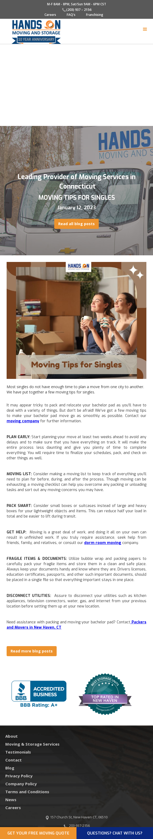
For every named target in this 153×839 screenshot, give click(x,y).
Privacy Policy (19, 775)
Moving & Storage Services (32, 744)
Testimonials (18, 752)
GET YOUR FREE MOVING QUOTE (38, 833)
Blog (9, 767)
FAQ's (71, 14)
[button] (145, 29)
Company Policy (21, 783)
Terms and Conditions (27, 791)
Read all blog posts (76, 223)
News (10, 799)
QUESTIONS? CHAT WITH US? (114, 833)
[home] (32, 32)
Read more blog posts (32, 651)
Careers (50, 14)
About (11, 736)
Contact (13, 760)
